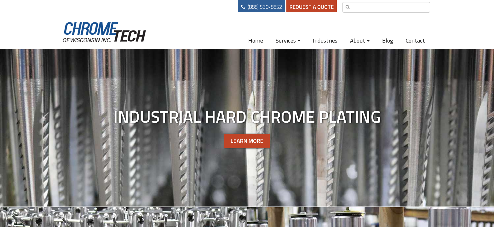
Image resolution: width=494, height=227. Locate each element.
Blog (387, 40)
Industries (325, 40)
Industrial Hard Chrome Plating (247, 116)
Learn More (247, 141)
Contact (415, 40)
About (360, 40)
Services (288, 40)
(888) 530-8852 (265, 7)
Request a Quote (312, 7)
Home (255, 40)
